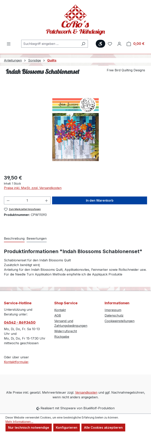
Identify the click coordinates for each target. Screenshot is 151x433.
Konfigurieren (66, 427)
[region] (75, 129)
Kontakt (60, 310)
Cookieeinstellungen (119, 321)
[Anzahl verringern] (8, 200)
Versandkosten (86, 392)
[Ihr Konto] (119, 44)
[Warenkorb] (135, 44)
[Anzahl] (27, 200)
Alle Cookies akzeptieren (103, 427)
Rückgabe (61, 337)
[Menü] (8, 44)
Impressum (113, 310)
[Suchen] (83, 44)
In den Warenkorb (99, 200)
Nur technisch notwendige (28, 427)
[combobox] (50, 44)
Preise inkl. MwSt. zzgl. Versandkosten (33, 188)
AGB (57, 315)
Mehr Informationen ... (19, 421)
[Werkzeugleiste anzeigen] (100, 44)
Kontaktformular (16, 362)
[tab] (14, 238)
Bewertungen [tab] (37, 238)
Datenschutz (114, 315)
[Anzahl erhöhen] (46, 200)
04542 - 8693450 (20, 322)
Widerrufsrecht (65, 331)
